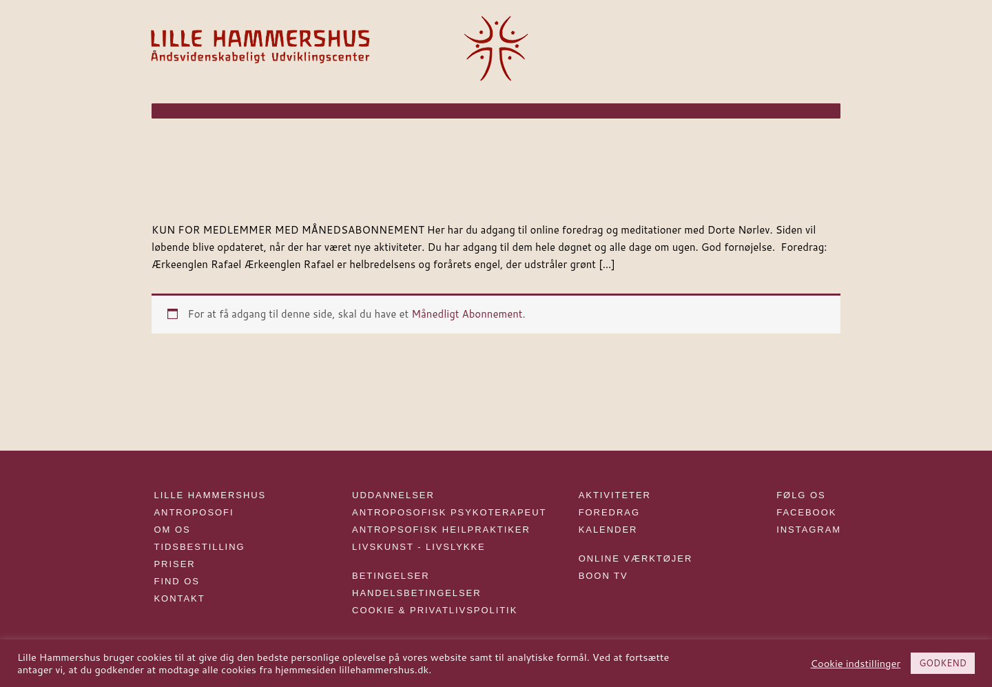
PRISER (175, 564)
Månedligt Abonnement (466, 314)
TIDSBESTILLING (199, 547)
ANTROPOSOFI (194, 512)
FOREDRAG (609, 512)
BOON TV (603, 576)
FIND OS (177, 581)
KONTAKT (179, 598)
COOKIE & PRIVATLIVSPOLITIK (434, 610)
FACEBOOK (806, 512)
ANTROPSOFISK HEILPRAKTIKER (441, 529)
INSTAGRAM (808, 529)
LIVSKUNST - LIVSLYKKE (419, 547)
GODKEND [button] (943, 663)
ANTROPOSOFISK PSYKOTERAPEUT (449, 512)
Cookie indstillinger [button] (856, 663)
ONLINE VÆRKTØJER (636, 558)
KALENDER (608, 529)
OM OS (172, 529)
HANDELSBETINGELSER (417, 593)
